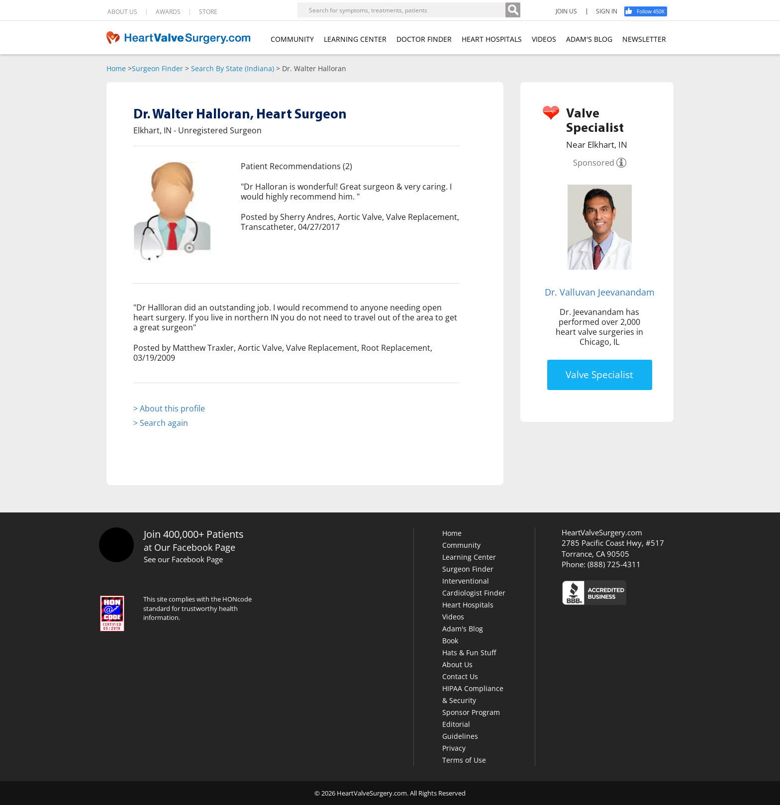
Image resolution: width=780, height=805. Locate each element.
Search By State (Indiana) (232, 68)
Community (461, 545)
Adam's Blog (462, 628)
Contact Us (460, 676)
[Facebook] (649, 11)
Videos (453, 616)
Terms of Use (464, 760)
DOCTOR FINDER (424, 39)
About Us (457, 664)
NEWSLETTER (644, 39)
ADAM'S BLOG (589, 39)
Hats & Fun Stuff (469, 652)
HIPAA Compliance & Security (472, 694)
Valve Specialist (599, 374)
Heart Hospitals (467, 604)
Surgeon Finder (157, 68)
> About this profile (169, 408)
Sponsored (593, 162)
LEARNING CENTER (355, 39)
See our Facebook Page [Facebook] (183, 559)
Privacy (454, 748)
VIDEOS (544, 39)
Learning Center (469, 557)
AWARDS (168, 12)
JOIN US (566, 11)
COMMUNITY (292, 39)
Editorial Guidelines (460, 730)
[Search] (512, 9)
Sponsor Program (471, 712)
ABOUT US (122, 12)
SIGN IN (606, 11)
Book (450, 640)
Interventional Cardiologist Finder (473, 587)
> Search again (160, 422)
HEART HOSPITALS (492, 39)
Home (116, 68)
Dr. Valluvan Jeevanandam (600, 292)
